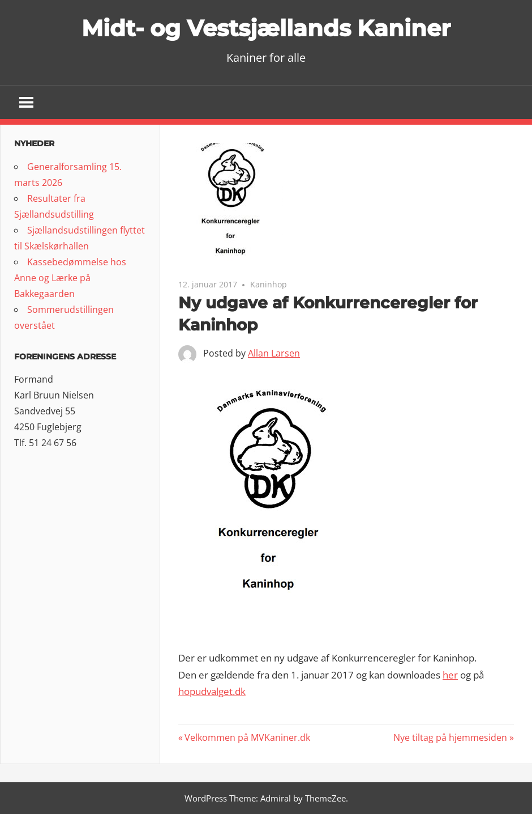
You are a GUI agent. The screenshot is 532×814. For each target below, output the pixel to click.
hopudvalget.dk (212, 691)
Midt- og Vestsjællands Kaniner (266, 28)
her (450, 674)
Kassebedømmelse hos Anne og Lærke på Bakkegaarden (70, 278)
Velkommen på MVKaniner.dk (247, 737)
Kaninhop (268, 284)
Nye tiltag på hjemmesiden (450, 737)
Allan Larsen (274, 353)
